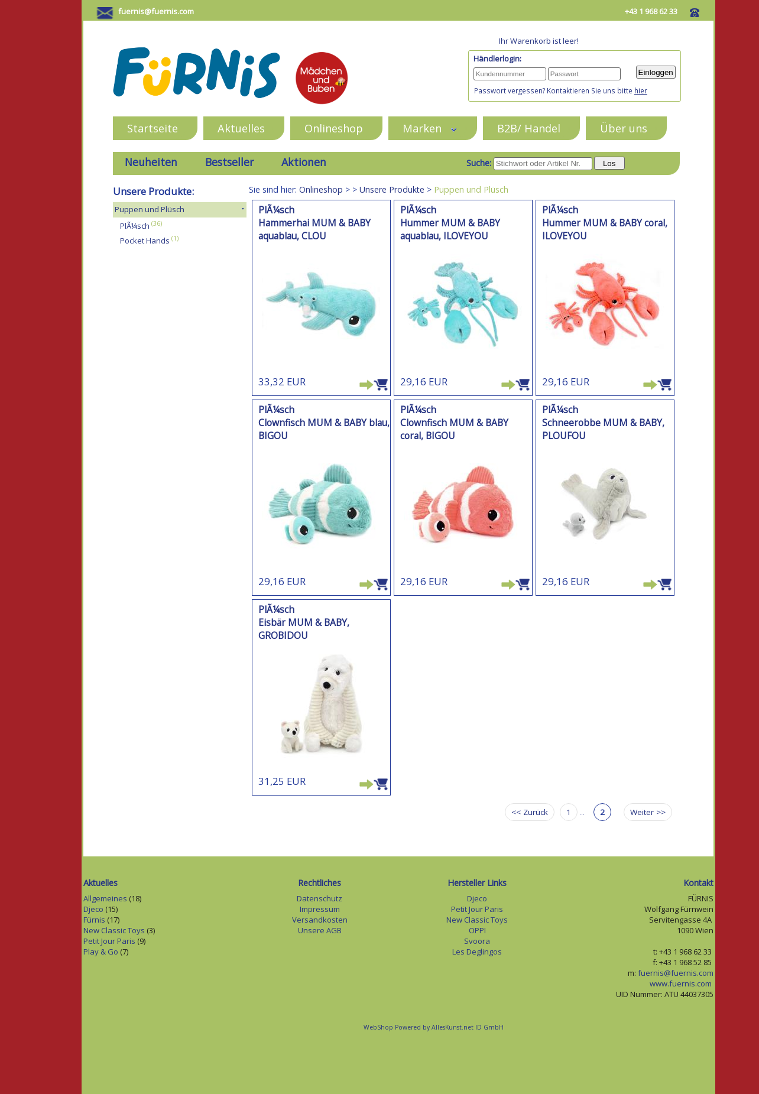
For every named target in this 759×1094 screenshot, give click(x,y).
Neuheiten (151, 162)
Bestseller (229, 162)
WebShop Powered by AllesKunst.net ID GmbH (434, 1027)
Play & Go (100, 951)
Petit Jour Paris (109, 941)
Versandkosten (320, 919)
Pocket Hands (145, 240)
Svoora (477, 941)
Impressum (320, 909)
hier (640, 90)
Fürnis (94, 919)
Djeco (93, 909)
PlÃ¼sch (135, 225)
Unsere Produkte (391, 189)
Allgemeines (105, 898)
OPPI (477, 930)
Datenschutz (319, 898)
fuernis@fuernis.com (156, 11)
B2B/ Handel (528, 128)
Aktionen (303, 162)
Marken (430, 128)
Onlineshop (333, 128)
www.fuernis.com (681, 983)
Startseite (152, 128)
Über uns (623, 128)
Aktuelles (241, 128)
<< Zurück (529, 812)
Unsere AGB (320, 930)
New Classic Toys (114, 930)
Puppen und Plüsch (149, 209)
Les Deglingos (477, 951)
